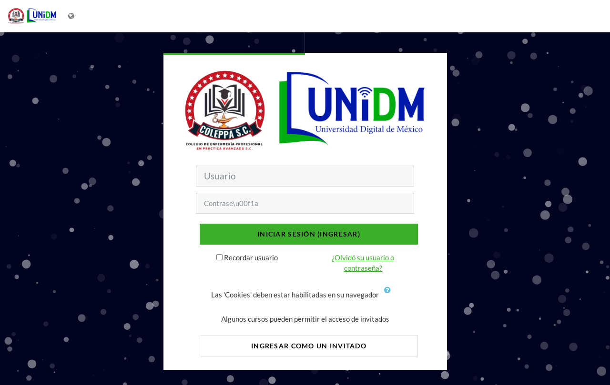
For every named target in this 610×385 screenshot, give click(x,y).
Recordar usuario (251, 257)
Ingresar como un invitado (308, 346)
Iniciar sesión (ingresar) (308, 234)
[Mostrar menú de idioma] (72, 16)
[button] (390, 295)
